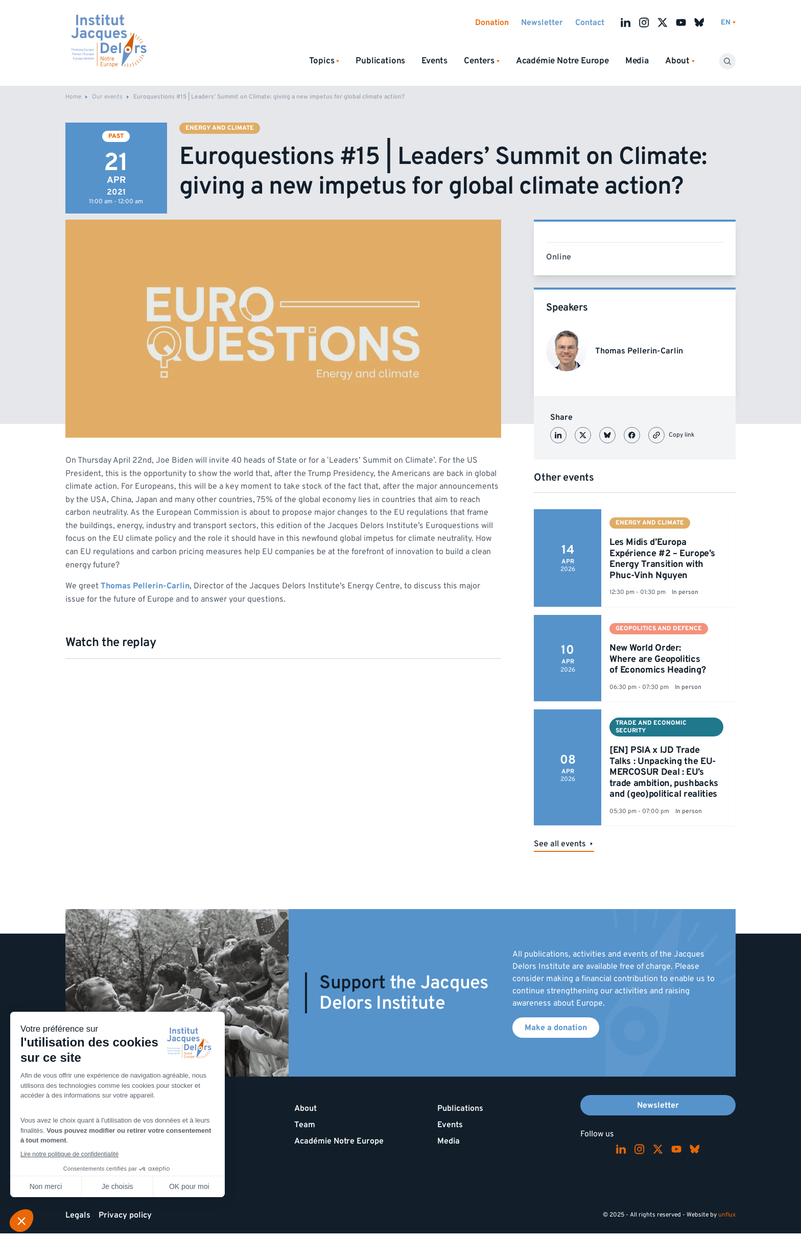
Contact (589, 22)
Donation (492, 22)
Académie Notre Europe (562, 61)
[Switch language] (728, 22)
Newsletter (542, 22)
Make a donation (556, 1027)
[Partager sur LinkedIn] (558, 435)
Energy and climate (219, 128)
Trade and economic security (651, 726)
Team (304, 1124)
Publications (380, 61)
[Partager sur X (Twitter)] (583, 435)
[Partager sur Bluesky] (607, 435)
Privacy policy (125, 1215)
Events (434, 61)
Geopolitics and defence (659, 628)
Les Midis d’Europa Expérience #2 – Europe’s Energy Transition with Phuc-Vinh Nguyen (662, 559)
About (305, 1108)
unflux (727, 1214)
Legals (77, 1215)
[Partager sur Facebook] (632, 435)
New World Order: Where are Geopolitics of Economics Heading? (657, 658)
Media (637, 61)
